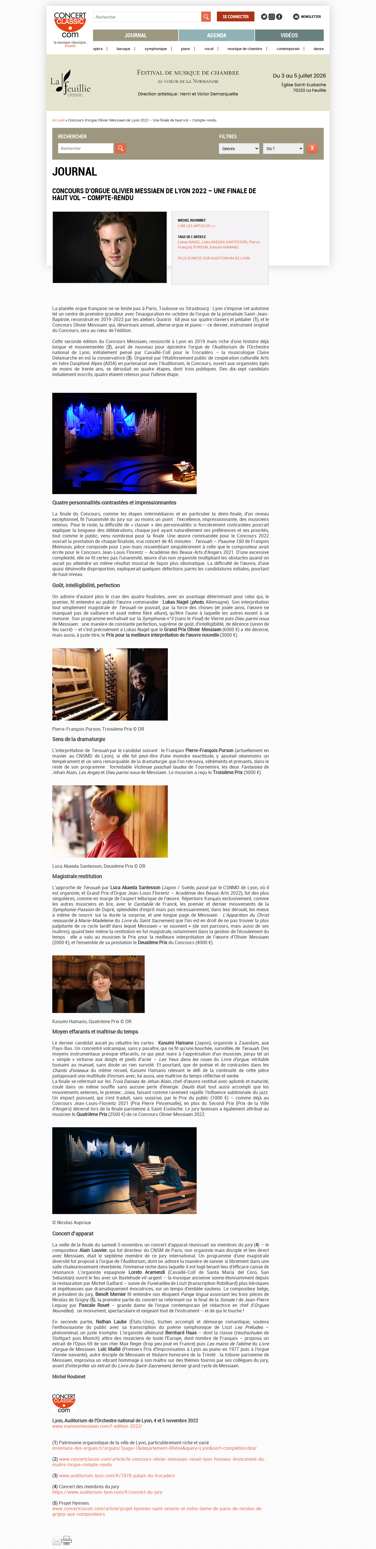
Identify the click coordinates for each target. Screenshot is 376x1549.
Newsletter (311, 16)
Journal (135, 35)
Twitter (264, 17)
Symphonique (156, 49)
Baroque (123, 49)
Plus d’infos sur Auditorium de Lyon (214, 258)
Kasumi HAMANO (224, 247)
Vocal (208, 49)
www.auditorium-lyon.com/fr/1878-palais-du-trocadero (117, 1475)
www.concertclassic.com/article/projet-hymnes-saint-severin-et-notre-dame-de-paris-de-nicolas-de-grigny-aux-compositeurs (157, 1511)
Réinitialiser (312, 148)
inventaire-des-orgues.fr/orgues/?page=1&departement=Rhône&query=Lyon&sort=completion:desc (154, 1448)
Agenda (216, 35)
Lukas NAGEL (189, 241)
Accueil (58, 120)
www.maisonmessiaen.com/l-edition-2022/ (97, 1426)
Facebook (279, 17)
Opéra (98, 49)
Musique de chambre (245, 49)
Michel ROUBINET (192, 220)
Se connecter (236, 16)
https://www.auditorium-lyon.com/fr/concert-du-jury (107, 1492)
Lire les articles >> (196, 225)
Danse (319, 49)
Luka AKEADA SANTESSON (224, 241)
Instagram (272, 17)
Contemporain (288, 49)
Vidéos (289, 35)
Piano (185, 49)
